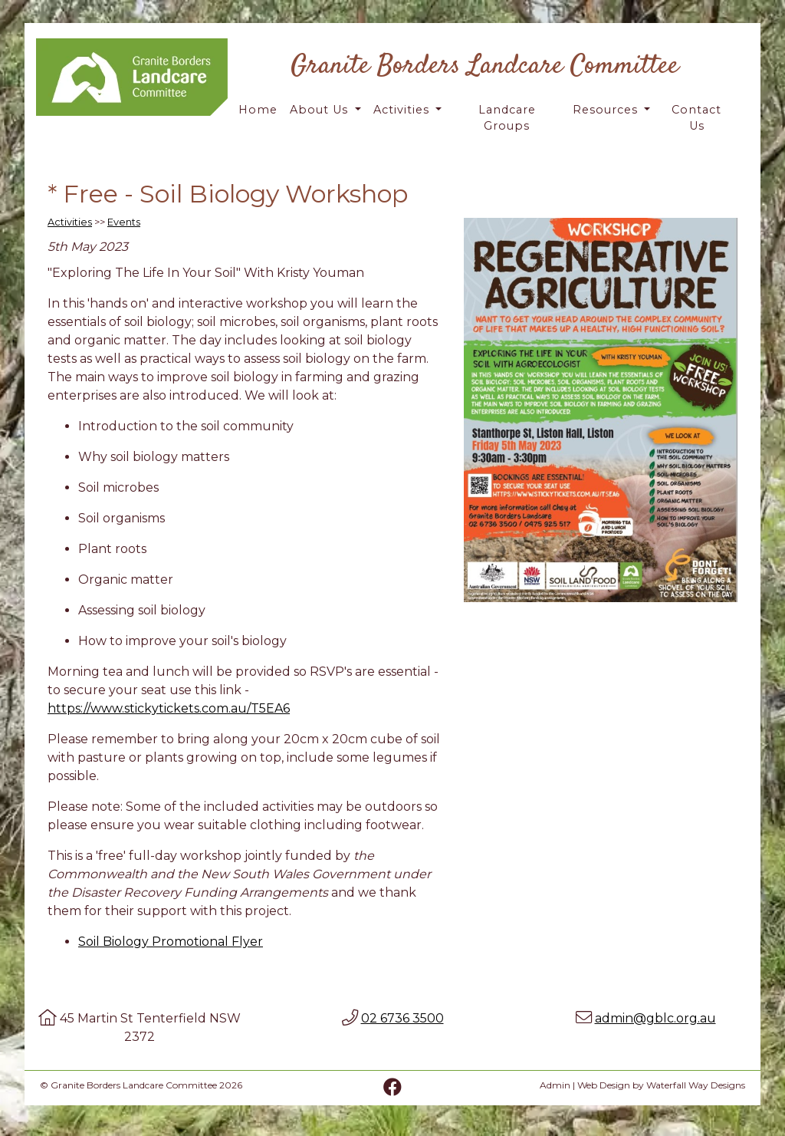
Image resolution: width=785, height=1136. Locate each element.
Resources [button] (607, 110)
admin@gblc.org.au (655, 1018)
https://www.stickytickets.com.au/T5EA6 (169, 708)
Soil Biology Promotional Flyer (170, 941)
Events (123, 222)
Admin (555, 1085)
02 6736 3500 (402, 1018)
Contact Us (696, 118)
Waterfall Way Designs (695, 1085)
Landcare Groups (507, 118)
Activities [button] (403, 110)
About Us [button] (321, 110)
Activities (70, 222)
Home (258, 110)
